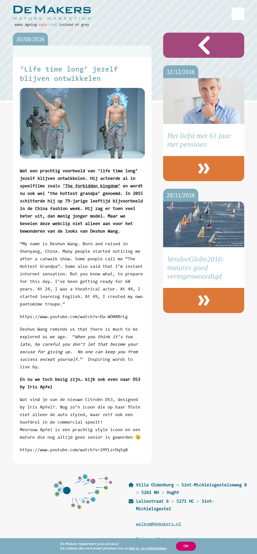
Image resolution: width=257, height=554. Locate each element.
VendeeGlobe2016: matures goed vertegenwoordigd (195, 267)
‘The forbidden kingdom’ (91, 185)
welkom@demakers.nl (158, 523)
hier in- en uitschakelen (147, 548)
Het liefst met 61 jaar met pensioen (199, 139)
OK (185, 546)
